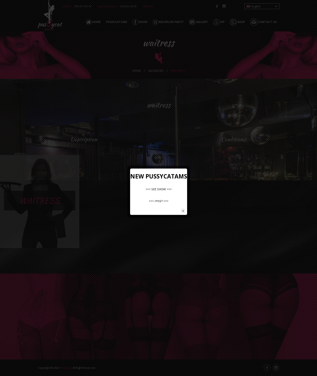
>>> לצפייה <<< (158, 201)
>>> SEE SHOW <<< (159, 189)
